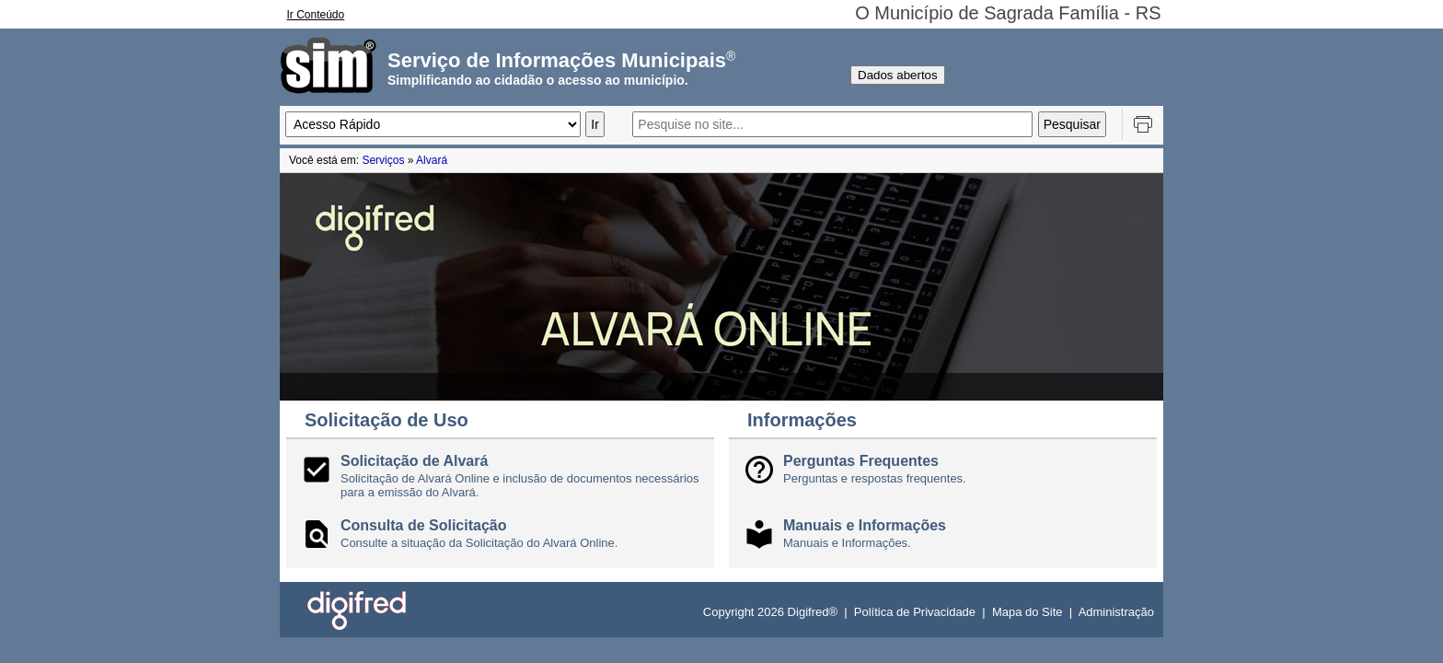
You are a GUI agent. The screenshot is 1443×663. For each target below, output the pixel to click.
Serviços (383, 160)
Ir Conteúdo (316, 14)
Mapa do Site (1027, 612)
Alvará (431, 160)
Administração (1116, 612)
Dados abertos (898, 75)
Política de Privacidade (914, 612)
